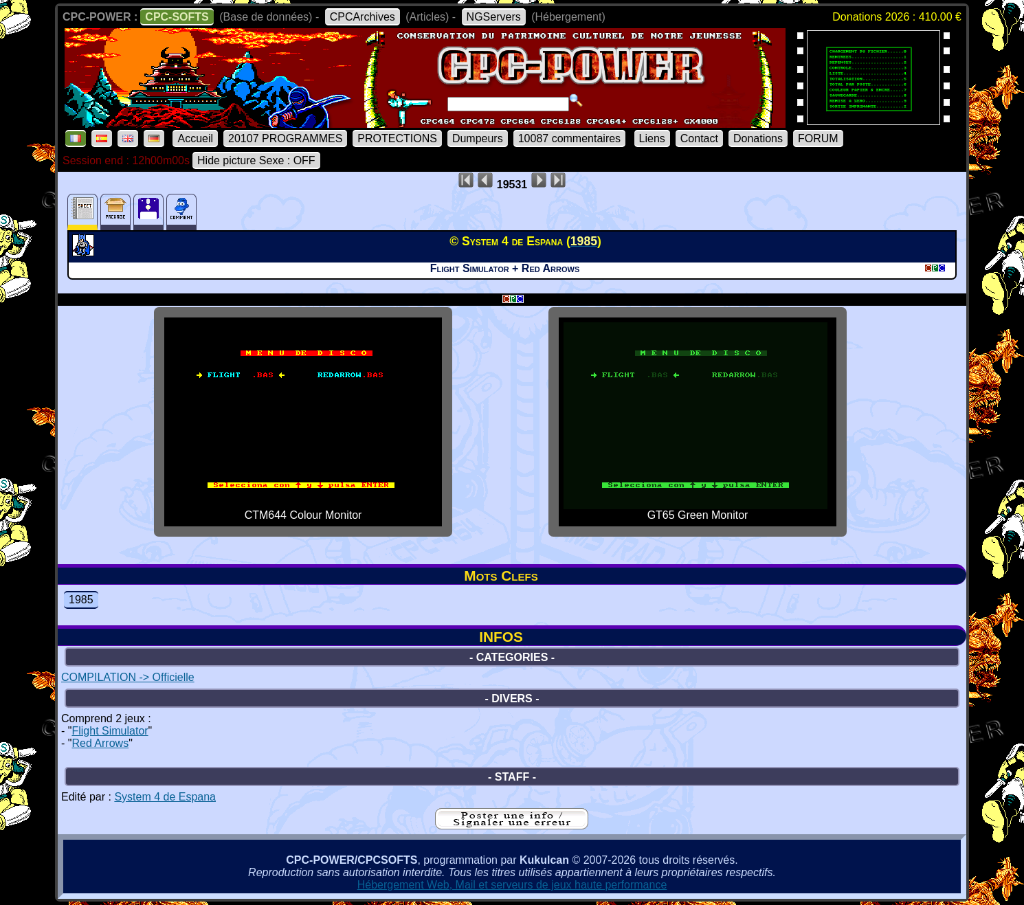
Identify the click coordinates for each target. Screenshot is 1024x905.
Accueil (195, 138)
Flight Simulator (109, 731)
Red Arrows (100, 743)
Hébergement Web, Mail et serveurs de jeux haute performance (512, 885)
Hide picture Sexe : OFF (256, 160)
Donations (758, 138)
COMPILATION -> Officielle (127, 677)
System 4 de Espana (165, 797)
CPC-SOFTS (176, 17)
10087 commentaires (569, 138)
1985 (81, 599)
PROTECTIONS (397, 138)
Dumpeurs (477, 138)
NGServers (494, 17)
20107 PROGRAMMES (285, 138)
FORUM (818, 138)
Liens (652, 138)
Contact (699, 138)
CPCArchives (362, 17)
